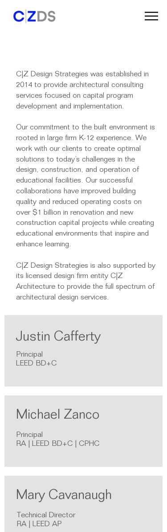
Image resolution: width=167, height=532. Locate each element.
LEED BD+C (36, 364)
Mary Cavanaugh (64, 496)
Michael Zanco (57, 416)
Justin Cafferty (58, 338)
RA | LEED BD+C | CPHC (57, 444)
